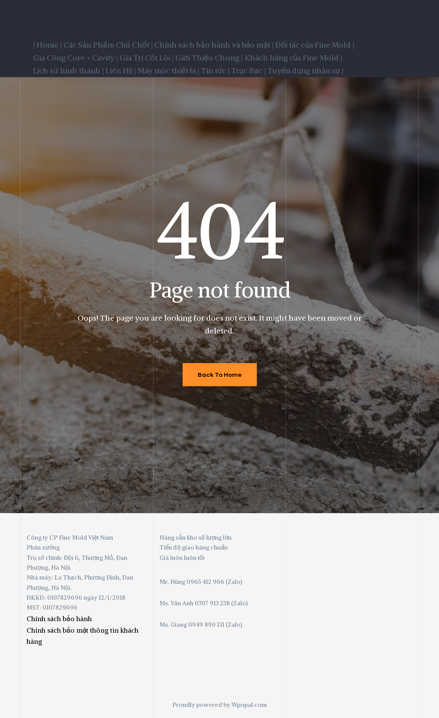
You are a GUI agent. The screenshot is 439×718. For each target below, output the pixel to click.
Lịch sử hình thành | (68, 70)
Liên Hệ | (120, 70)
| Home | (47, 45)
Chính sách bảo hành (59, 618)
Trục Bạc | (248, 70)
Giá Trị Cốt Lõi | (147, 58)
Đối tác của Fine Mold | (314, 45)
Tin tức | (215, 70)
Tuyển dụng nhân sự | (306, 70)
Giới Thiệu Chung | (209, 58)
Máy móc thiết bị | (168, 70)
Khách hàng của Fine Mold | (294, 58)
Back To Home (220, 374)
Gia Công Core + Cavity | (75, 58)
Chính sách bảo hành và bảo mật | (214, 45)
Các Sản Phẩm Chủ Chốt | (108, 45)
